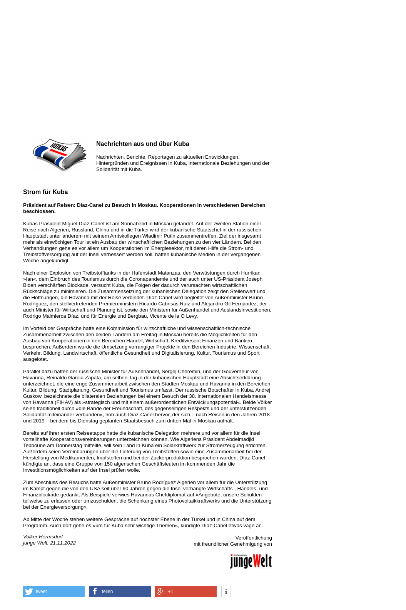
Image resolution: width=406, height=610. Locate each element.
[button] (54, 591)
